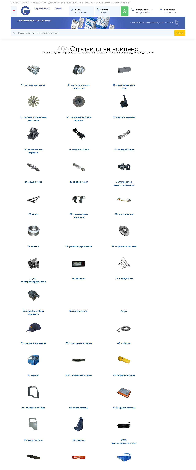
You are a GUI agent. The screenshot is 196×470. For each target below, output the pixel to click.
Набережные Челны (170, 13)
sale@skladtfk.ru (143, 13)
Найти (180, 33)
